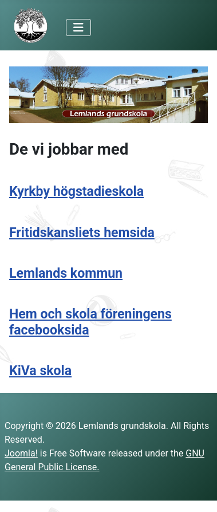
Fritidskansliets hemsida (82, 233)
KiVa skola (40, 371)
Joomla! (21, 453)
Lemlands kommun (66, 273)
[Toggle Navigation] (78, 27)
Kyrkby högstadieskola (76, 191)
